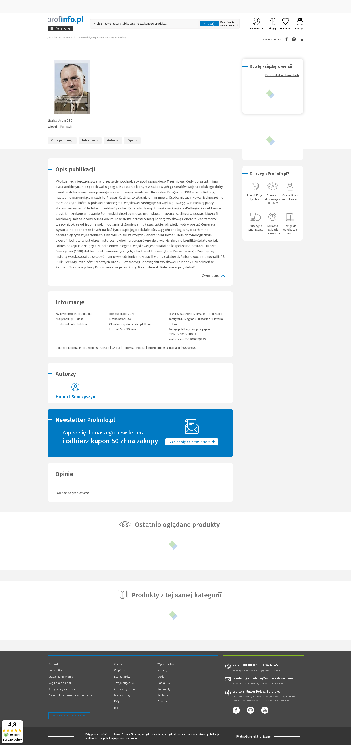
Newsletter (55, 670)
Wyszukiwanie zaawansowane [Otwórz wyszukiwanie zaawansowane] (229, 24)
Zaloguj (271, 24)
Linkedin (300, 39)
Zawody (162, 701)
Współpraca (122, 670)
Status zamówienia (60, 676)
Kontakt (53, 664)
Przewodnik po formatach (282, 75)
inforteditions (79, 324)
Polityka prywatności (61, 689)
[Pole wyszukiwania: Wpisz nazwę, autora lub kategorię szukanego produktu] (144, 24)
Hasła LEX (163, 683)
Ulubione (285, 24)
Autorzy (113, 140)
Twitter (294, 39)
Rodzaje (162, 695)
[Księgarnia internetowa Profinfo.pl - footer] (61, 736)
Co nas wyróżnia (124, 689)
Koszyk (299, 24)
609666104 (189, 347)
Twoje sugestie (124, 683)
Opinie (132, 140)
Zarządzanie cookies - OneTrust (69, 715)
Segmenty (163, 689)
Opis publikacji (62, 140)
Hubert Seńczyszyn (75, 396)
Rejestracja (256, 24)
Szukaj (209, 24)
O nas (118, 664)
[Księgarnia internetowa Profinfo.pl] (65, 20)
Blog (117, 707)
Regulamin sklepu (60, 683)
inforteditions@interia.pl (164, 347)
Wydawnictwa (166, 664)
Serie (161, 676)
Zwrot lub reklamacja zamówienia (70, 695)
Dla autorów (122, 676)
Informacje (90, 140)
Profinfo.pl (69, 37)
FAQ (116, 701)
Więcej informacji (60, 126)
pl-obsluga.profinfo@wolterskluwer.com (263, 678)
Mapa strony (122, 695)
